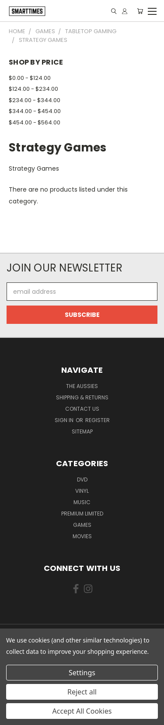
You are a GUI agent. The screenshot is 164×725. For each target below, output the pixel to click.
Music (82, 502)
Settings (82, 672)
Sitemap (82, 431)
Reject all (82, 692)
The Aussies (82, 386)
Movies (82, 536)
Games (82, 525)
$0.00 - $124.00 (30, 78)
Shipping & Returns (82, 397)
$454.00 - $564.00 (34, 122)
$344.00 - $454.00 (35, 111)
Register (97, 420)
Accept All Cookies (82, 711)
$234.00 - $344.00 (34, 100)
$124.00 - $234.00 (33, 89)
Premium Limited (82, 513)
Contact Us (82, 408)
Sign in (65, 420)
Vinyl (82, 491)
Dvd (82, 479)
